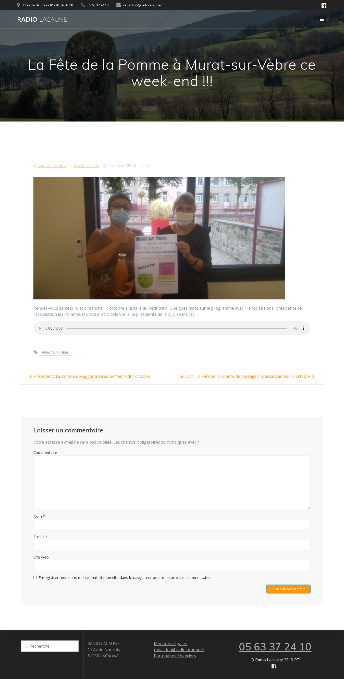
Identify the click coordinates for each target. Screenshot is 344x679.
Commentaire (45, 452)
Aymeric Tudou (51, 165)
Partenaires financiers (175, 656)
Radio (42, 19)
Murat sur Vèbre (55, 352)
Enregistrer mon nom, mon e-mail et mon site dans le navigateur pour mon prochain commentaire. (125, 577)
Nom (39, 516)
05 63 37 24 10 (275, 646)
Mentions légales (170, 643)
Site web (41, 557)
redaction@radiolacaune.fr (179, 649)
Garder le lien (87, 165)
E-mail (40, 536)
